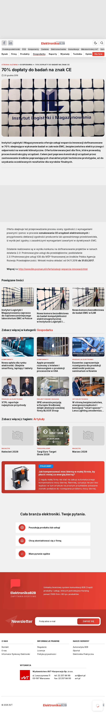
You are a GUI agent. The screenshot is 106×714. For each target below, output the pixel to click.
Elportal (76, 650)
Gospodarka (39, 54)
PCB (24, 49)
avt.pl (77, 678)
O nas (4, 650)
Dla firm (98, 54)
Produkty (25, 54)
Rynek (5, 54)
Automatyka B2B (80, 647)
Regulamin (42, 647)
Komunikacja (73, 49)
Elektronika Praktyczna (83, 654)
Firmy (14, 54)
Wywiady (65, 54)
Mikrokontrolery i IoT (89, 49)
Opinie (88, 54)
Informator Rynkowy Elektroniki (16, 654)
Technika (77, 54)
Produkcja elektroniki (11, 49)
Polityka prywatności (46, 654)
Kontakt (5, 647)
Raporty (53, 54)
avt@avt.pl (80, 675)
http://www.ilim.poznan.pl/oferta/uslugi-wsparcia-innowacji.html (53, 269)
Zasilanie (45, 49)
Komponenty (33, 49)
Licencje (41, 650)
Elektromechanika (58, 49)
